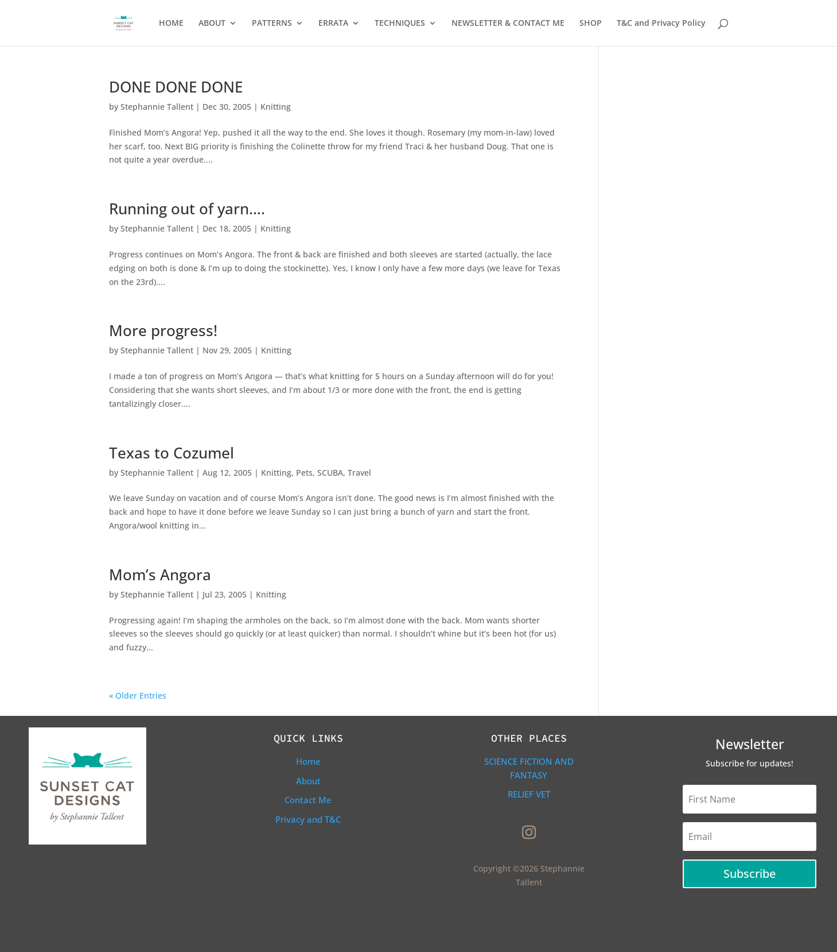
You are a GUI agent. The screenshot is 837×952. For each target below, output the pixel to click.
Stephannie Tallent (156, 106)
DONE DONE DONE (176, 86)
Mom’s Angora (160, 574)
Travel (359, 472)
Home (308, 761)
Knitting (275, 106)
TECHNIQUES (400, 23)
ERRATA (333, 23)
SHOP (590, 23)
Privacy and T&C (308, 819)
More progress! (163, 330)
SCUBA (330, 472)
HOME (171, 23)
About (308, 781)
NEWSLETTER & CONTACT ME (508, 23)
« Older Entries (137, 695)
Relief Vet (529, 794)
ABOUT (211, 23)
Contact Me (308, 799)
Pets (304, 472)
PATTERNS (272, 23)
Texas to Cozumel (171, 452)
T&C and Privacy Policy (661, 23)
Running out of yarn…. (187, 208)
